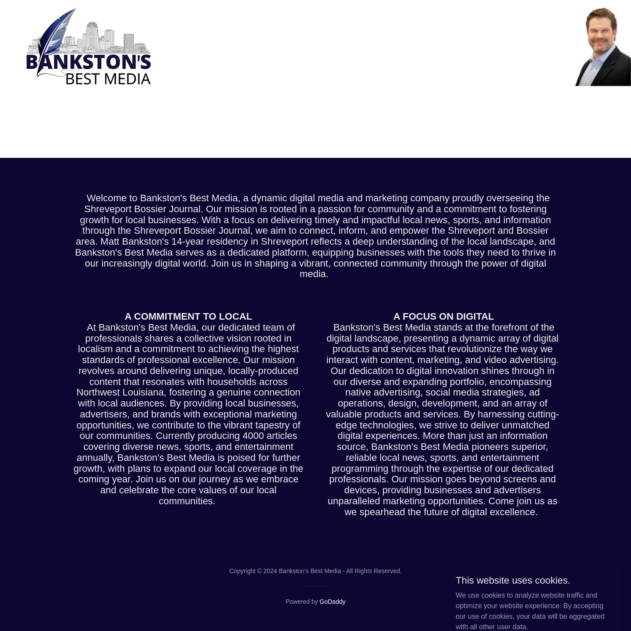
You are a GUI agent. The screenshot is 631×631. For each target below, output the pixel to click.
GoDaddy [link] (332, 601)
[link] (91, 10)
